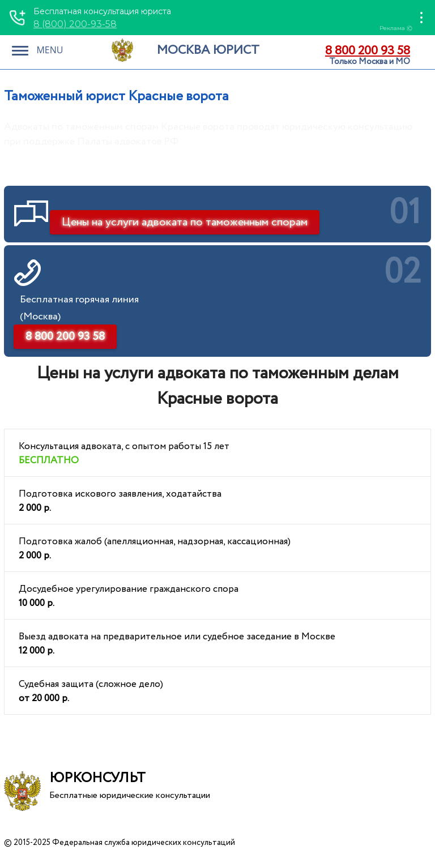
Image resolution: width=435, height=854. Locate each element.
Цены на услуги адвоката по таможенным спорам (185, 222)
